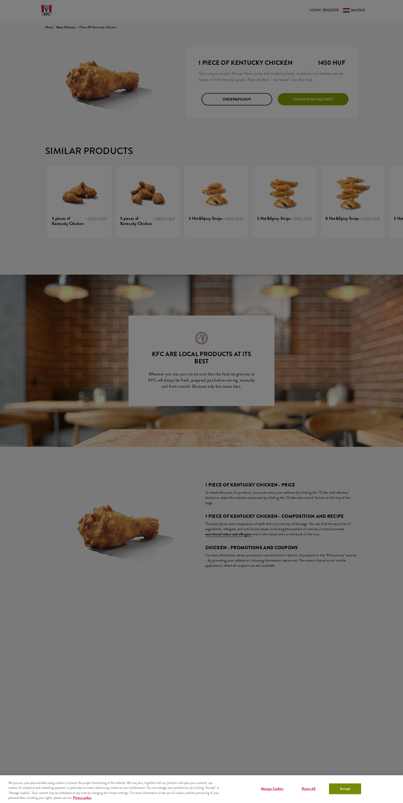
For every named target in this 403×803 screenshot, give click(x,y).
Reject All (308, 788)
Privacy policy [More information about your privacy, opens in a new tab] (82, 797)
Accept (345, 788)
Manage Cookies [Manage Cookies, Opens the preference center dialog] (272, 788)
